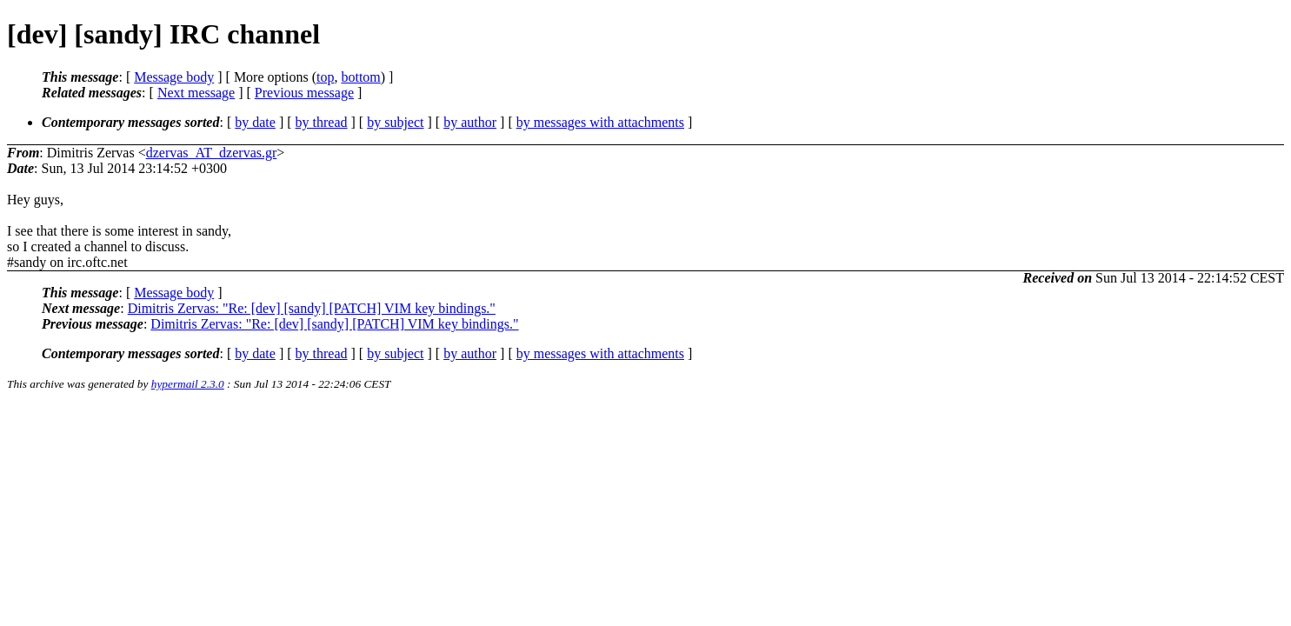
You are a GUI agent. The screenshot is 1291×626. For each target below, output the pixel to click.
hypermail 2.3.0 (187, 383)
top (325, 77)
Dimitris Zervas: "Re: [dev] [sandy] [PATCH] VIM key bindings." (312, 308)
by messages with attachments (600, 122)
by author (469, 122)
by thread (322, 122)
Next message (196, 92)
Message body (174, 77)
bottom (360, 77)
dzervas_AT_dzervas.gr (211, 152)
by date (255, 122)
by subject (395, 122)
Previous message (304, 92)
